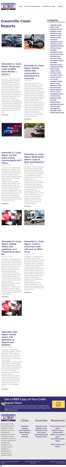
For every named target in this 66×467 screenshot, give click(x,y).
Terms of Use (36, 461)
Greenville (53, 62)
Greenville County (56, 65)
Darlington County (56, 52)
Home (20, 6)
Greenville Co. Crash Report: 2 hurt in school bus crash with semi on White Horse (34, 246)
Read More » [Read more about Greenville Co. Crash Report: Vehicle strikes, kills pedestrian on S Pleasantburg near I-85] (5, 296)
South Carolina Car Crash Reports (32, 6)
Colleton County (55, 48)
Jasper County (55, 71)
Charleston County (56, 42)
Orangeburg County (56, 94)
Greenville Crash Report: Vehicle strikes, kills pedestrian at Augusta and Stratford (9, 338)
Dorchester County (56, 54)
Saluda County (55, 102)
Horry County (54, 69)
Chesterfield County (57, 46)
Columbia (53, 50)
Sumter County (55, 106)
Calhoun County (55, 37)
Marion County (55, 83)
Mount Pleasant (55, 87)
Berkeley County (55, 35)
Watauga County (55, 110)
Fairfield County (55, 56)
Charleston (54, 40)
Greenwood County (56, 67)
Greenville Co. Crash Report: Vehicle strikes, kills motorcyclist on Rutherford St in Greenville (34, 72)
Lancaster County (56, 75)
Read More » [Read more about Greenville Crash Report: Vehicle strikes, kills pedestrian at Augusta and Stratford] (5, 389)
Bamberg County (55, 31)
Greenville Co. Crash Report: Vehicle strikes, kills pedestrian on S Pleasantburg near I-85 (11, 248)
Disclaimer (33, 463)
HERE (6, 410)
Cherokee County (56, 44)
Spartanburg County (57, 104)
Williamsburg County (57, 112)
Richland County (55, 98)
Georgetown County (56, 60)
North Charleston (56, 90)
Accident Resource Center (48, 6)
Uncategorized (55, 108)
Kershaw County (55, 73)
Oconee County (55, 92)
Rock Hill (53, 100)
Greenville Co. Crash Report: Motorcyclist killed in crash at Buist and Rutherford (34, 158)
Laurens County (55, 77)
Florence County (55, 58)
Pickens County (55, 96)
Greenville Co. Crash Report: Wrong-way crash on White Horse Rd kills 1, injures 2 (11, 69)
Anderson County (56, 29)
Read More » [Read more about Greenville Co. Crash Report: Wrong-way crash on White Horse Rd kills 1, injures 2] (5, 115)
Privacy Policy (28, 461)
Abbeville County (56, 25)
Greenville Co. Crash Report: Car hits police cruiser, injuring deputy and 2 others (12, 157)
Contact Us (60, 6)
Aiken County (54, 27)
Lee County (54, 79)
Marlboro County (55, 85)
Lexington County (56, 81)
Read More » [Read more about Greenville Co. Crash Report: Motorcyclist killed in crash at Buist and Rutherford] (28, 206)
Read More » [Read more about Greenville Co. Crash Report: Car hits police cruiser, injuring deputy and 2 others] (5, 203)
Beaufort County (55, 33)
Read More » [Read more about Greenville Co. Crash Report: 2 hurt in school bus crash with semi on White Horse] (28, 292)
